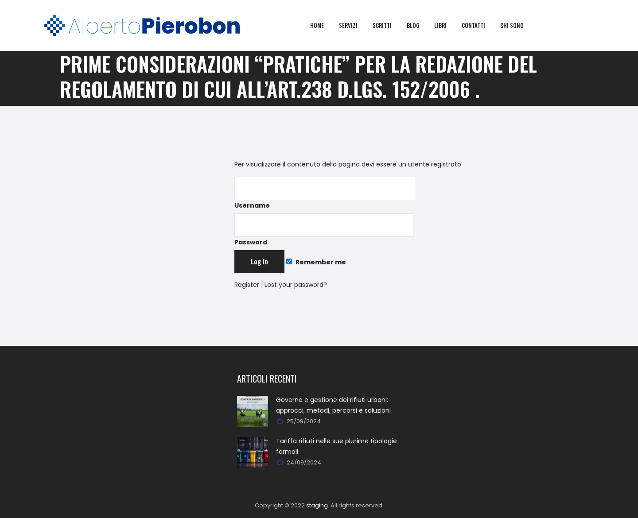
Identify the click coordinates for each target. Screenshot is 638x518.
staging (317, 505)
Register (246, 284)
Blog (419, 25)
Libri (446, 25)
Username (325, 193)
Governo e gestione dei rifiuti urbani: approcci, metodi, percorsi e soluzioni (333, 405)
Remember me (316, 262)
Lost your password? (296, 284)
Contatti (479, 25)
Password (323, 230)
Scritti (388, 25)
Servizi (354, 25)
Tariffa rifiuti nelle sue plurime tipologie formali (336, 446)
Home (323, 25)
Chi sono (518, 25)
